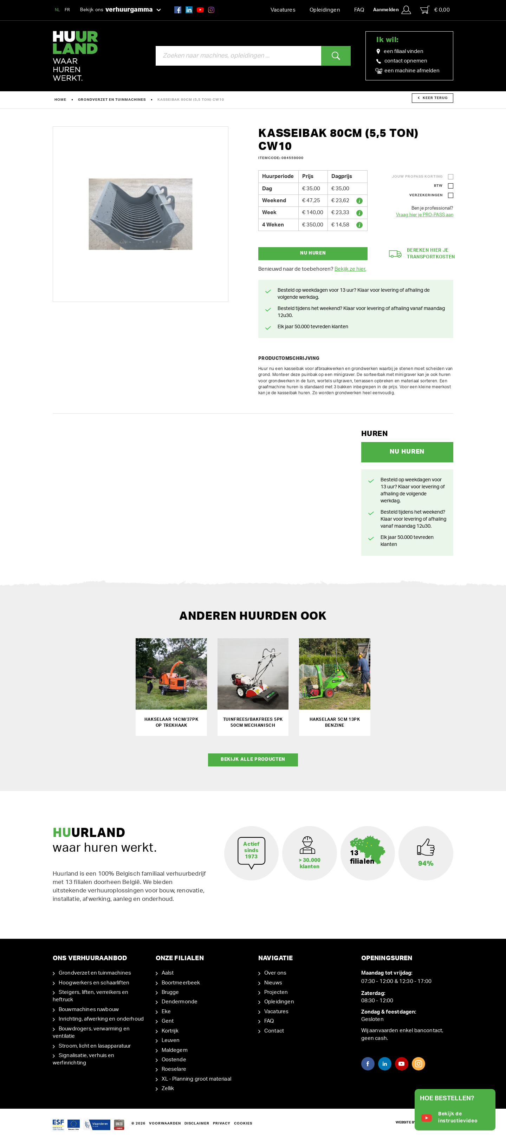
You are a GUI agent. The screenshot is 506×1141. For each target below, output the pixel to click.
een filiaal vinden (399, 51)
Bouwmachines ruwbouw (89, 1009)
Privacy (222, 1123)
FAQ (359, 10)
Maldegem (175, 1050)
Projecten (276, 992)
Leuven (171, 1040)
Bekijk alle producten (253, 759)
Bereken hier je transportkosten (422, 253)
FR (67, 10)
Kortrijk (170, 1031)
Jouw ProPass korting (417, 176)
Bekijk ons (120, 10)
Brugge (170, 992)
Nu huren (313, 253)
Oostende (174, 1059)
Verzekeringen (426, 195)
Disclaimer (196, 1123)
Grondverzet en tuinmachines (112, 99)
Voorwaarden (165, 1123)
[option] (140, 214)
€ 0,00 (435, 10)
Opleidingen (325, 10)
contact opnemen (401, 61)
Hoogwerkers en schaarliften (94, 982)
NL (57, 10)
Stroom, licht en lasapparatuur (95, 1045)
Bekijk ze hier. (350, 269)
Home (60, 99)
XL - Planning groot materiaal (196, 1079)
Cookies (243, 1123)
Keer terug (433, 98)
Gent (168, 1021)
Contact (274, 1031)
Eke (166, 1011)
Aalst (168, 973)
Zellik (168, 1088)
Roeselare (174, 1069)
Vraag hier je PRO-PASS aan (424, 215)
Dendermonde (180, 1001)
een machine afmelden (408, 70)
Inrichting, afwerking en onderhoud (101, 1019)
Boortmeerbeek (181, 982)
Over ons (275, 973)
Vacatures (283, 10)
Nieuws (273, 982)
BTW (438, 185)
